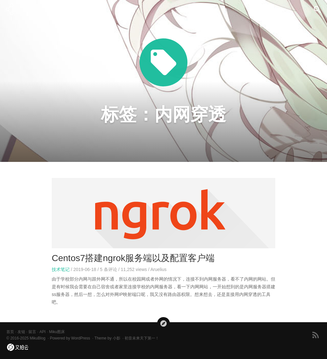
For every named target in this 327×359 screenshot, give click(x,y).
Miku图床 (57, 332)
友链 (21, 332)
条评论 (108, 269)
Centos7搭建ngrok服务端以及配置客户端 (133, 258)
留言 (32, 332)
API (43, 332)
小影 (116, 338)
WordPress (80, 338)
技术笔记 (61, 269)
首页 (10, 332)
